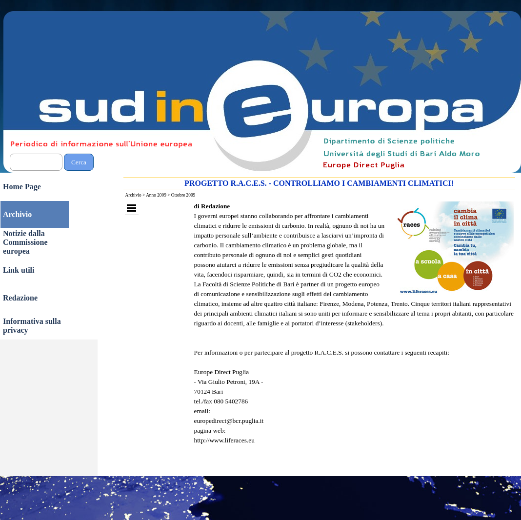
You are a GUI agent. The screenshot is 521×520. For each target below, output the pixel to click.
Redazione (20, 298)
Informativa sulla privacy (32, 325)
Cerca (78, 162)
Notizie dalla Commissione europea (25, 242)
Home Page (22, 186)
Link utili (18, 270)
